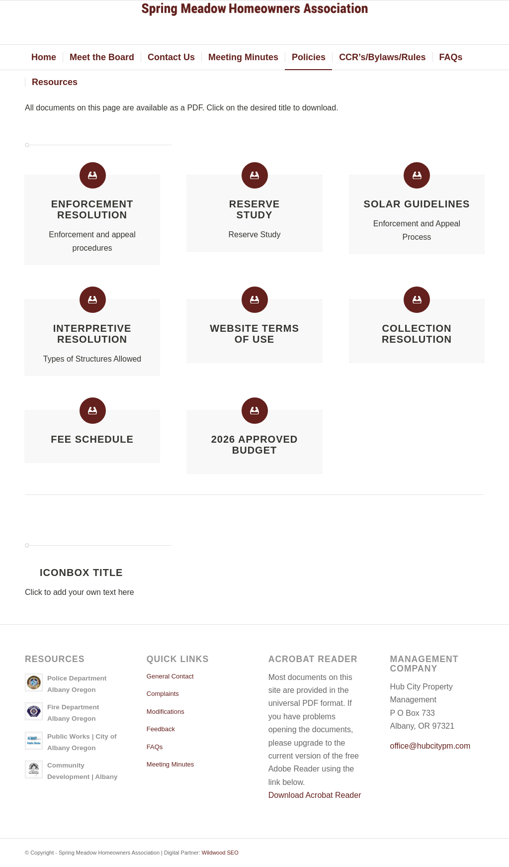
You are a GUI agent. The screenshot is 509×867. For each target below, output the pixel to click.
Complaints (163, 693)
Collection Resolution (417, 334)
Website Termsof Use (254, 334)
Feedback (161, 729)
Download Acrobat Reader (314, 795)
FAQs (155, 747)
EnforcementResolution (92, 209)
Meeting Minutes (170, 764)
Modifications (165, 711)
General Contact (170, 676)
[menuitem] (44, 57)
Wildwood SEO (220, 853)
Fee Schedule (92, 439)
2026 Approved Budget (254, 445)
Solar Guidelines (417, 203)
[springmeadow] (254, 22)
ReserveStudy (254, 209)
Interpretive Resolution (92, 334)
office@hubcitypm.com (430, 746)
